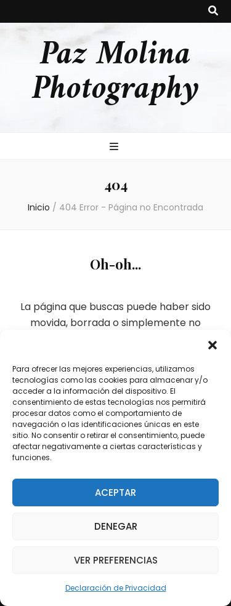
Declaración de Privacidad (115, 588)
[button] (212, 345)
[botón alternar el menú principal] (115, 147)
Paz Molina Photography (115, 72)
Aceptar (115, 492)
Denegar (115, 526)
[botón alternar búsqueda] (213, 11)
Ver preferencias (116, 560)
